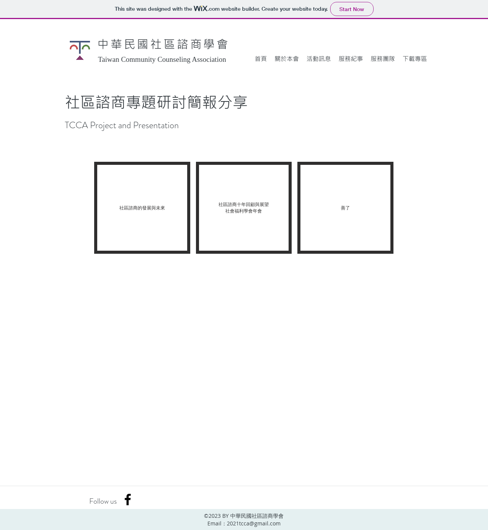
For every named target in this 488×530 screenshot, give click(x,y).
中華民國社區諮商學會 (163, 44)
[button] (287, 58)
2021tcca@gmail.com (254, 523)
